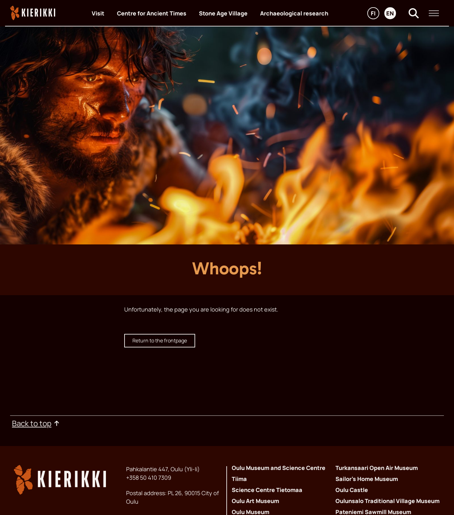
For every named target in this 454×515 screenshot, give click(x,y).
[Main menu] (434, 13)
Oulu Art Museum (255, 501)
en (391, 14)
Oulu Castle (351, 490)
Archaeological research (294, 13)
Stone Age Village (223, 13)
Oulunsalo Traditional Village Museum (387, 501)
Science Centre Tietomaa (267, 490)
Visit (98, 13)
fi (375, 14)
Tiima (239, 479)
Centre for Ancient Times (151, 13)
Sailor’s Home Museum (366, 479)
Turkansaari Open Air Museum (376, 468)
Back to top (36, 423)
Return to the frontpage (159, 340)
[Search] (414, 13)
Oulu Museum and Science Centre (278, 468)
